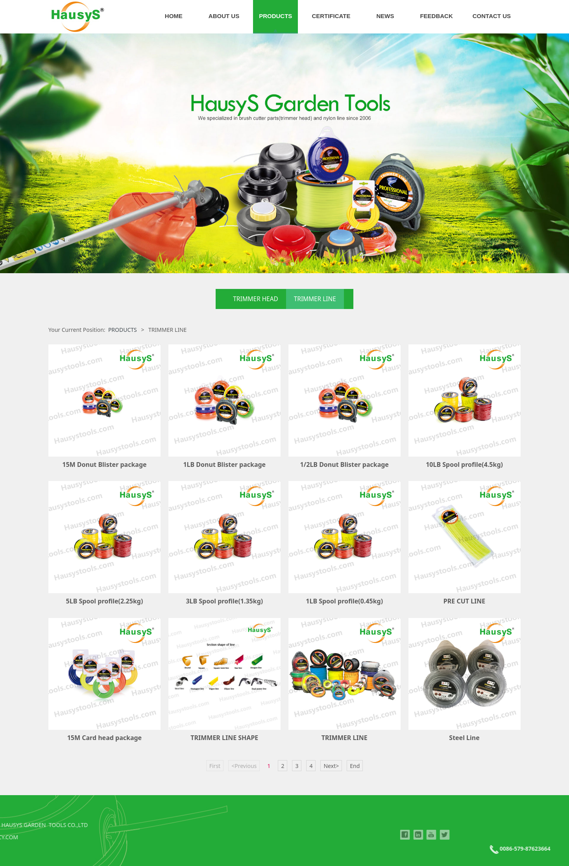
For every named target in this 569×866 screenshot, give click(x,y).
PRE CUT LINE (464, 601)
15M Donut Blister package (104, 464)
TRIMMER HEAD (255, 299)
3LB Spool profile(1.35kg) (224, 601)
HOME (174, 16)
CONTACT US (492, 16)
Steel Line (464, 737)
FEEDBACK (436, 16)
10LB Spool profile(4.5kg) (464, 464)
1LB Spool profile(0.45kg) (344, 601)
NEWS (385, 16)
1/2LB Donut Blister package (344, 464)
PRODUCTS (275, 16)
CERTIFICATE (331, 16)
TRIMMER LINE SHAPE (224, 737)
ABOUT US (224, 16)
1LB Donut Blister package (224, 464)
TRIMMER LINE (315, 299)
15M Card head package (104, 737)
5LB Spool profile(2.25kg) (104, 601)
